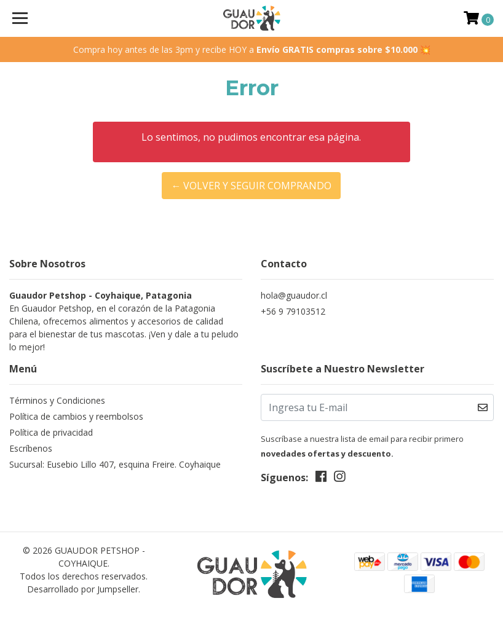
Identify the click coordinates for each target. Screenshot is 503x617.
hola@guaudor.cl (294, 295)
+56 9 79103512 (293, 311)
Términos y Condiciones (57, 400)
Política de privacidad (51, 432)
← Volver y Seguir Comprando (251, 185)
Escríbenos (30, 448)
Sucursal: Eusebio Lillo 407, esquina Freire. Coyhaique (115, 464)
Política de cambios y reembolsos (76, 416)
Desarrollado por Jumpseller (82, 589)
